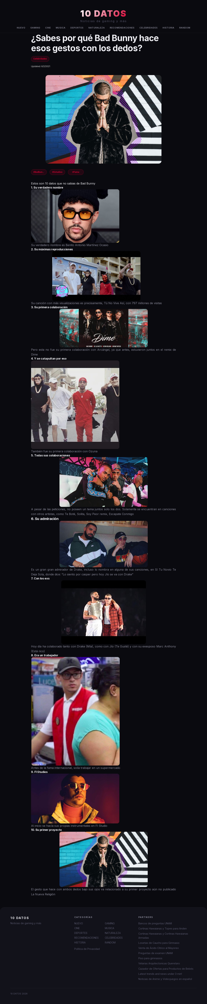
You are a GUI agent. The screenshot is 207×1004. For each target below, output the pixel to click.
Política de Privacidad (87, 948)
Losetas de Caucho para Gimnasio (158, 942)
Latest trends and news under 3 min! (160, 973)
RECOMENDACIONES (122, 27)
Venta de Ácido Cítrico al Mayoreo (158, 947)
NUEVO (21, 27)
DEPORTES (76, 27)
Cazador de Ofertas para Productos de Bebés (165, 968)
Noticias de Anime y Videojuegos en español (165, 978)
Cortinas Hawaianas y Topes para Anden (162, 928)
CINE (48, 27)
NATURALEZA (96, 27)
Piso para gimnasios (150, 958)
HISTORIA (168, 27)
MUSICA (60, 27)
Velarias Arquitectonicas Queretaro (159, 963)
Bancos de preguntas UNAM (155, 923)
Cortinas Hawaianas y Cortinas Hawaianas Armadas (163, 935)
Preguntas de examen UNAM (155, 953)
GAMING (35, 27)
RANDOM (184, 27)
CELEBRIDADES (148, 27)
